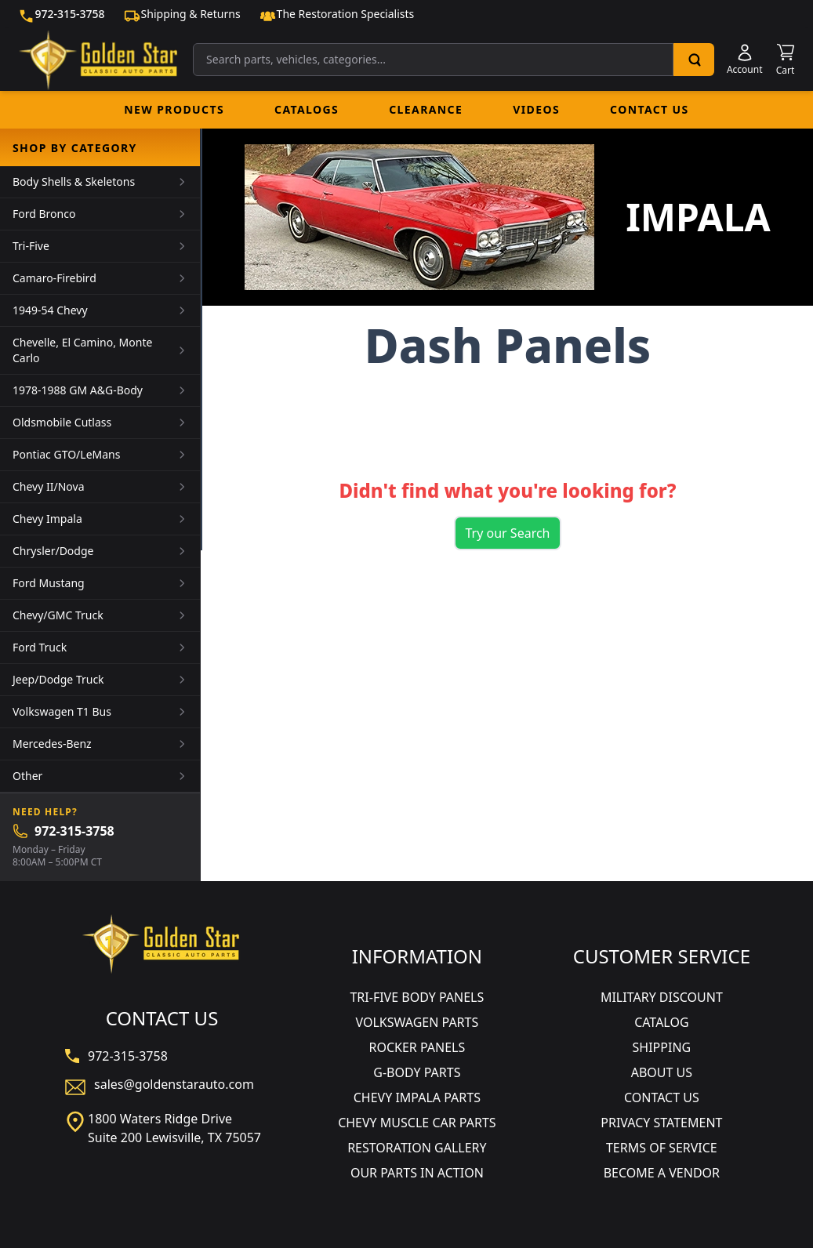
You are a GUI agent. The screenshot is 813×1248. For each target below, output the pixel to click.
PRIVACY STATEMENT (661, 1122)
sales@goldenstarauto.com (174, 1084)
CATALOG (661, 1022)
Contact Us (649, 109)
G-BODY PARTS (416, 1072)
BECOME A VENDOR (662, 1172)
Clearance (426, 109)
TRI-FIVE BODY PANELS (417, 997)
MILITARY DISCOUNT (662, 997)
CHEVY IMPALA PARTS (417, 1097)
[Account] (745, 59)
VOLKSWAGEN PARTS (416, 1022)
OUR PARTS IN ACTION (417, 1172)
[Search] (693, 59)
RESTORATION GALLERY (416, 1147)
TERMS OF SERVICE (661, 1147)
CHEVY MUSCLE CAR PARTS (416, 1122)
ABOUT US (661, 1072)
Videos (536, 109)
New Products (174, 109)
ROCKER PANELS (416, 1047)
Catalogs (306, 109)
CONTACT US (661, 1097)
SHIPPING (662, 1047)
